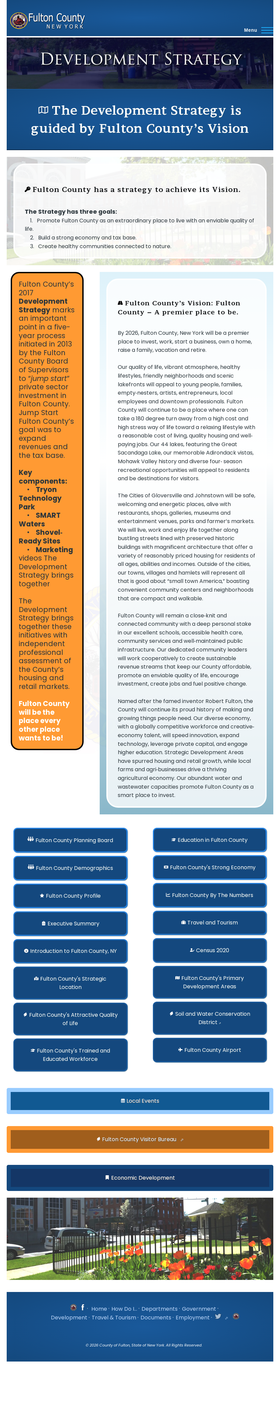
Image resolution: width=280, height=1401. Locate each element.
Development (69, 1317)
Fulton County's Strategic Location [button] (73, 983)
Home (99, 1309)
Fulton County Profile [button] (73, 896)
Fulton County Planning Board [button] (74, 840)
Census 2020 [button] (212, 950)
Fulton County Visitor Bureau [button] (140, 1139)
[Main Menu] (256, 30)
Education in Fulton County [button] (213, 840)
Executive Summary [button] (73, 923)
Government (199, 1309)
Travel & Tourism (114, 1317)
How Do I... (124, 1309)
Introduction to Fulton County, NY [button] (73, 951)
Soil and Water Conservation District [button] (212, 1018)
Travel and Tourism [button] (212, 922)
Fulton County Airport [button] (212, 1050)
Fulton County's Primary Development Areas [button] (212, 982)
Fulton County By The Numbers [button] (212, 895)
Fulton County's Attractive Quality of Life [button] (73, 1019)
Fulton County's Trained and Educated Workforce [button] (73, 1055)
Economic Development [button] (143, 1178)
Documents (156, 1317)
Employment (193, 1317)
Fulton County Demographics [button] (74, 868)
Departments (160, 1309)
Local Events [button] (142, 1101)
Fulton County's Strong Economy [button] (213, 867)
